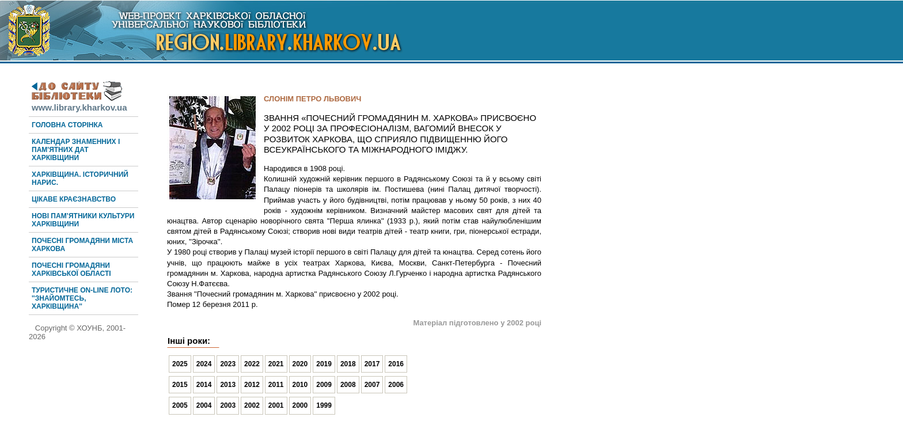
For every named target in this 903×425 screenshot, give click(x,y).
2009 (324, 385)
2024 (204, 364)
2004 (204, 405)
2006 (396, 385)
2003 (228, 405)
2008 (348, 385)
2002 (252, 405)
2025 (180, 364)
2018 (348, 364)
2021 (276, 364)
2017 (372, 364)
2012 (252, 385)
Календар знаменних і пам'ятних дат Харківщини (76, 150)
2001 (276, 405)
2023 (228, 364)
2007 (372, 385)
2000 (300, 405)
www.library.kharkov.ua (79, 102)
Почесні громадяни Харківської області (71, 269)
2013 (228, 385)
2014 (204, 385)
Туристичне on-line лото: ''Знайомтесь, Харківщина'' (82, 298)
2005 (180, 405)
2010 (300, 385)
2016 (396, 364)
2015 (180, 385)
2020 (300, 364)
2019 (324, 364)
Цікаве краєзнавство (74, 199)
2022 (252, 364)
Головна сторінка (67, 125)
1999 (324, 405)
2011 (276, 385)
